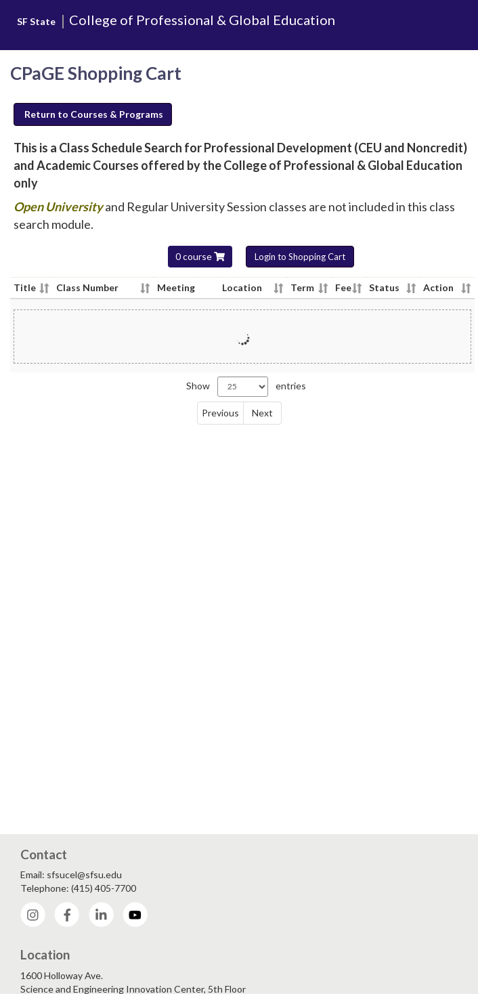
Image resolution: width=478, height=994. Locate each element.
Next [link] (262, 412)
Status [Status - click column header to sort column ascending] (384, 287)
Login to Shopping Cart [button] (300, 256)
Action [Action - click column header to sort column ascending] (438, 287)
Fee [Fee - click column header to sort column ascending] (343, 287)
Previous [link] (220, 412)
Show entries (246, 386)
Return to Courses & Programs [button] (93, 114)
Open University (59, 206)
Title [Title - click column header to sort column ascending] (25, 287)
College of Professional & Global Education (202, 20)
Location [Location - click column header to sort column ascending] (242, 287)
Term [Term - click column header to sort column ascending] (302, 287)
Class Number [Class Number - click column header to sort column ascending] (87, 287)
